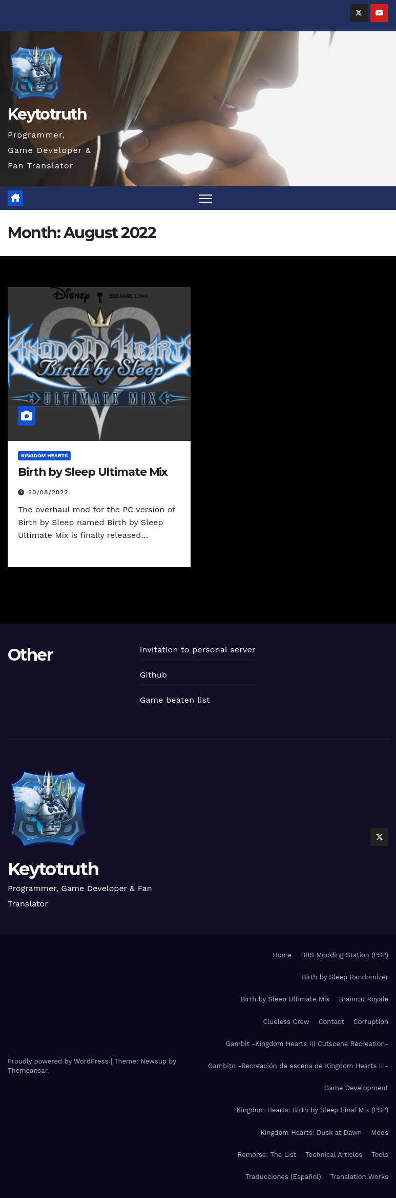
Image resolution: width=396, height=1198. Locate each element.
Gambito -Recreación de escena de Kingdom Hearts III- (298, 1066)
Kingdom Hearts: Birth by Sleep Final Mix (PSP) (312, 1110)
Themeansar (27, 1070)
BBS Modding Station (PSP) (344, 955)
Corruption (370, 1022)
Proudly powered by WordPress (59, 1061)
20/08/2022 (48, 492)
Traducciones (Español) (283, 1177)
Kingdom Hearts (44, 455)
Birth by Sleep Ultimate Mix (93, 472)
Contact (331, 1022)
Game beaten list (175, 700)
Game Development (356, 1088)
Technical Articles (333, 1154)
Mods (379, 1132)
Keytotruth (47, 114)
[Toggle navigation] (205, 198)
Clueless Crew (286, 1022)
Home (282, 955)
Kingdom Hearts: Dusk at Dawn (311, 1132)
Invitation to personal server (198, 649)
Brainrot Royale (363, 999)
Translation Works (359, 1177)
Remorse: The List (267, 1154)
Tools (379, 1154)
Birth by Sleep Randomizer (345, 977)
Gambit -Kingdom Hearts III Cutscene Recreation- (307, 1044)
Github (154, 675)
